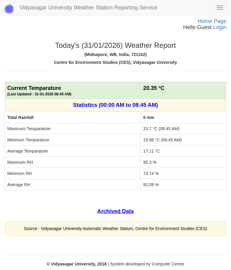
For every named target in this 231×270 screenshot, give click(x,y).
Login (219, 27)
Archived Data (115, 211)
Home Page (212, 21)
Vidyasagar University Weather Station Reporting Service (81, 9)
